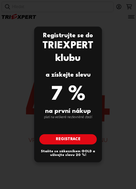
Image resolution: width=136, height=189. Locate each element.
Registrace (68, 139)
